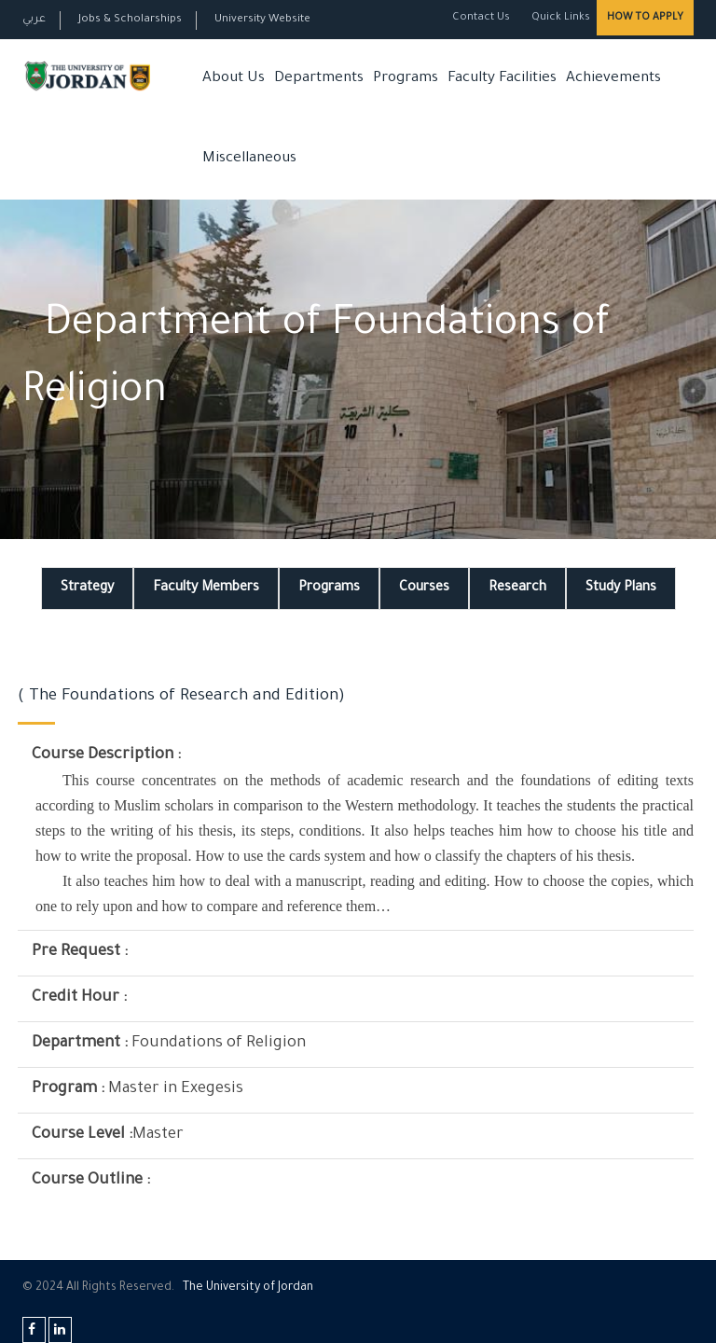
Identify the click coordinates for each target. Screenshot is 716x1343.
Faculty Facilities (502, 79)
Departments (319, 79)
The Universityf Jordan (248, 1288)
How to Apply (645, 17)
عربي (34, 20)
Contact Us (481, 18)
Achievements (613, 79)
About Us (233, 79)
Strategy (87, 588)
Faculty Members (206, 588)
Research (517, 588)
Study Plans (620, 588)
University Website (262, 20)
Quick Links (559, 18)
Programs (405, 79)
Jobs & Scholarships (130, 20)
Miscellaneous (249, 159)
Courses (424, 588)
